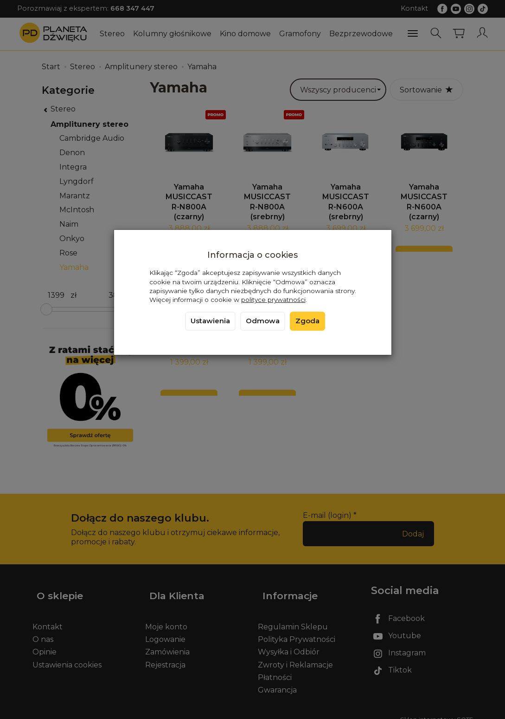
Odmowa (263, 321)
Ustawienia (210, 321)
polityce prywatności (273, 299)
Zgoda (307, 321)
